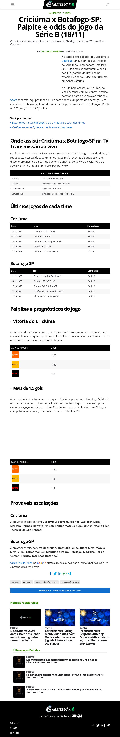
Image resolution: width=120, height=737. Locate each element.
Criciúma (27, 582)
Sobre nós (14, 723)
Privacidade (15, 732)
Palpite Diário (54, 13)
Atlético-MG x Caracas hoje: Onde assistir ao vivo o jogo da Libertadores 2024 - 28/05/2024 (64, 691)
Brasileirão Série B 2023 (46, 582)
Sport (13, 100)
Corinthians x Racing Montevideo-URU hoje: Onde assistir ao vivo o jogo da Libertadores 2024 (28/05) (60, 637)
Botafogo (67, 60)
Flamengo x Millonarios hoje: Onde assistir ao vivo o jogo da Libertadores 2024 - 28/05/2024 (65, 676)
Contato (13, 727)
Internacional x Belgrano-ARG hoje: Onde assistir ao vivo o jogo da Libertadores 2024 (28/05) (94, 637)
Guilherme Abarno (51, 51)
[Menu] (13, 4)
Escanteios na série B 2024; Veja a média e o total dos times (48, 122)
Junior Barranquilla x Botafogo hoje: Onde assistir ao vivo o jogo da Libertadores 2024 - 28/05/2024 (61, 661)
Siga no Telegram (108, 725)
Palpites (66, 13)
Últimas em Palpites (26, 650)
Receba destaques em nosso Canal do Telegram (60, 590)
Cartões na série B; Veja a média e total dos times (42, 127)
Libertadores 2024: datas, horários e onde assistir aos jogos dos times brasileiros (25, 635)
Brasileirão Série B (70, 582)
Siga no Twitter (98, 725)
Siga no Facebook (93, 725)
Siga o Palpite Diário (21, 563)
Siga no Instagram (103, 725)
